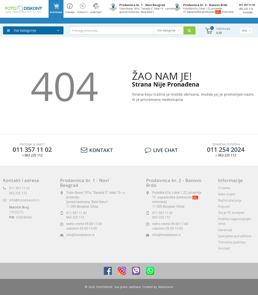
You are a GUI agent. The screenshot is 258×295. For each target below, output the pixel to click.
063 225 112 (246, 8)
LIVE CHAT (161, 150)
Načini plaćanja (229, 200)
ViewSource (165, 287)
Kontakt (248, 12)
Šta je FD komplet (231, 212)
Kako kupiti (226, 194)
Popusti (224, 206)
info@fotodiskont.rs (24, 200)
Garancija (225, 230)
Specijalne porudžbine (235, 236)
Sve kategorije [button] (21, 30)
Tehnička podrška (232, 242)
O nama (224, 188)
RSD (244, 30)
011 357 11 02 (247, 5)
